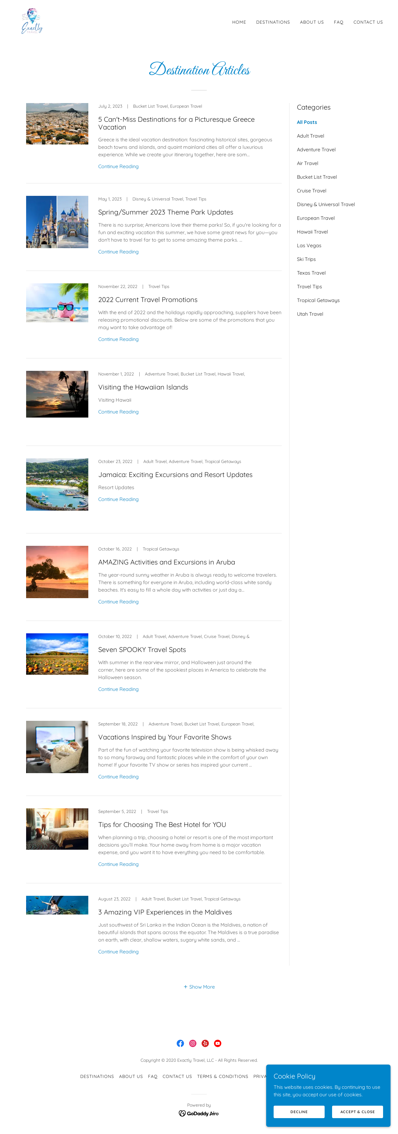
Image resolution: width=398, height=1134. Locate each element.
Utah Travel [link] (310, 314)
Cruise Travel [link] (311, 190)
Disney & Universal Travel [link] (326, 204)
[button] (199, 986)
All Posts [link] (307, 122)
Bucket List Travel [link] (317, 177)
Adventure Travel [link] (316, 149)
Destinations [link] (273, 22)
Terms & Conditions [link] (223, 1076)
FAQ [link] (339, 22)
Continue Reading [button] (118, 166)
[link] (31, 20)
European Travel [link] (316, 218)
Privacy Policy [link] (272, 1076)
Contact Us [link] (368, 22)
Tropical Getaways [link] (318, 300)
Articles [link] (307, 1076)
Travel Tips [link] (309, 286)
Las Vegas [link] (309, 245)
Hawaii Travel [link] (312, 232)
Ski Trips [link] (306, 259)
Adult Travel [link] (310, 136)
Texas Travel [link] (311, 273)
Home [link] (239, 22)
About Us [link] (312, 22)
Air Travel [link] (307, 163)
